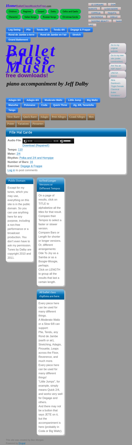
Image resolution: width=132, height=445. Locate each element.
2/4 (18, 153)
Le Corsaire (97, 5)
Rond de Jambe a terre (21, 34)
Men (91, 116)
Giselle (114, 17)
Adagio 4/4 (32, 100)
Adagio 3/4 (14, 100)
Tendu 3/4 (42, 29)
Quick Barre (30, 116)
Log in (11, 170)
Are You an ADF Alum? (116, 67)
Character (13, 17)
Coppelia (96, 13)
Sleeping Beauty (100, 21)
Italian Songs (30, 17)
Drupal (22, 443)
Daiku (53, 11)
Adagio (44, 116)
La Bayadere (111, 9)
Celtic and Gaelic (70, 11)
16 (31, 162)
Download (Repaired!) (36, 145)
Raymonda (97, 17)
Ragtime (27, 11)
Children (13, 11)
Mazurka (13, 105)
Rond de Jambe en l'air (53, 34)
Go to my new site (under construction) (117, 58)
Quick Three (60, 105)
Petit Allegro (59, 116)
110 (20, 149)
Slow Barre (13, 116)
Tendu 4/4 (59, 29)
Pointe (10, 123)
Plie (28, 29)
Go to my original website (115, 48)
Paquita (112, 13)
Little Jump (74, 100)
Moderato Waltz (53, 100)
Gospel (41, 11)
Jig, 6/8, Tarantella (83, 105)
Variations (23, 123)
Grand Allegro (77, 116)
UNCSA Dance (114, 74)
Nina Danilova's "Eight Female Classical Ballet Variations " (117, 88)
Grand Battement (18, 39)
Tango (11, 110)
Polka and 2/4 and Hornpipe (36, 157)
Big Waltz (92, 100)
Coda (44, 105)
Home (11, 5)
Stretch (77, 34)
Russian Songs (49, 17)
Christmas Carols (70, 17)
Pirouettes (37, 123)
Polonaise (29, 105)
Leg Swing (14, 29)
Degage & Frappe (80, 29)
